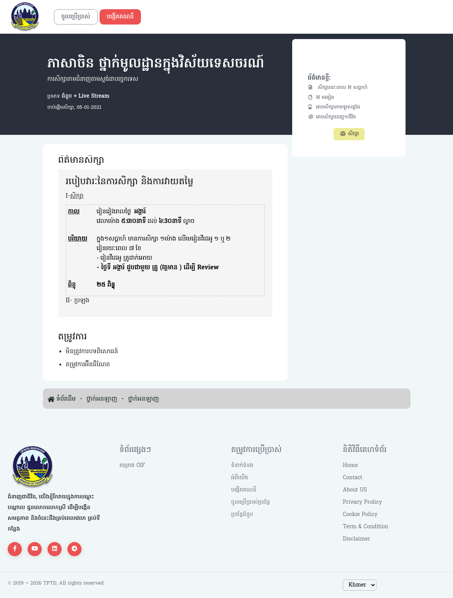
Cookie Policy (360, 515)
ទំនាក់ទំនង (242, 466)
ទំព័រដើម (66, 399)
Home (350, 466)
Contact (352, 478)
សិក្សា (349, 134)
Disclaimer (356, 539)
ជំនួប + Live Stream (84, 96)
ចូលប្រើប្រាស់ (75, 17)
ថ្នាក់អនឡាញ (102, 399)
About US (355, 490)
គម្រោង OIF (132, 466)
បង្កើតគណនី (120, 17)
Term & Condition (365, 527)
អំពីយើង (239, 478)
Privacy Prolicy (362, 502)
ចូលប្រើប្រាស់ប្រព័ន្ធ (250, 502)
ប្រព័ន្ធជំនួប (242, 515)
